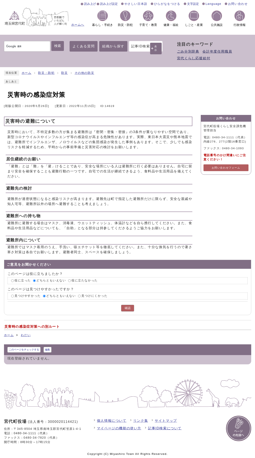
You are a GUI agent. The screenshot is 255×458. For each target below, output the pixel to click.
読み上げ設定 (109, 3)
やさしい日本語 (135, 3)
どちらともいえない (51, 280)
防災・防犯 (46, 73)
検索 (57, 46)
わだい (26, 335)
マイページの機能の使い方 (119, 428)
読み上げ (90, 3)
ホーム (27, 73)
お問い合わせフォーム (226, 167)
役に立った (23, 280)
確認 (128, 308)
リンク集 (140, 420)
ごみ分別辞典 (188, 51)
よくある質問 (84, 46)
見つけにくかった (94, 295)
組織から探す (113, 46)
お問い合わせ (238, 3)
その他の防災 (84, 73)
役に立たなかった (84, 280)
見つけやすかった (28, 295)
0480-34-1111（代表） (31, 433)
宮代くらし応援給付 (193, 58)
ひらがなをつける (167, 3)
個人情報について (112, 420)
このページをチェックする (24, 349)
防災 (64, 73)
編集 (47, 349)
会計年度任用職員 (217, 51)
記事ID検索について (165, 428)
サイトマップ (166, 420)
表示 (155, 48)
